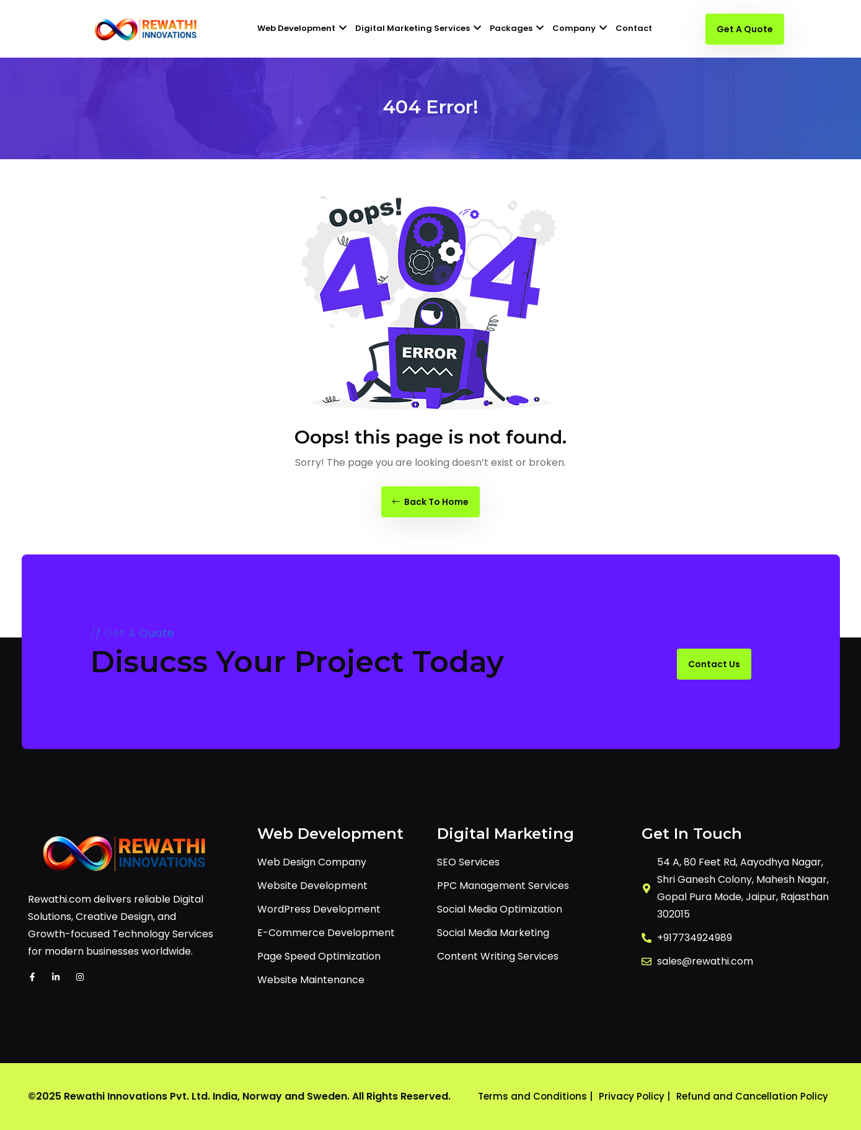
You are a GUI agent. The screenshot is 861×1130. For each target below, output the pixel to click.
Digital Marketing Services (418, 28)
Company (579, 28)
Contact (634, 28)
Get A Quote (745, 29)
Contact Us (714, 664)
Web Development (302, 28)
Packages (517, 28)
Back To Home (430, 502)
